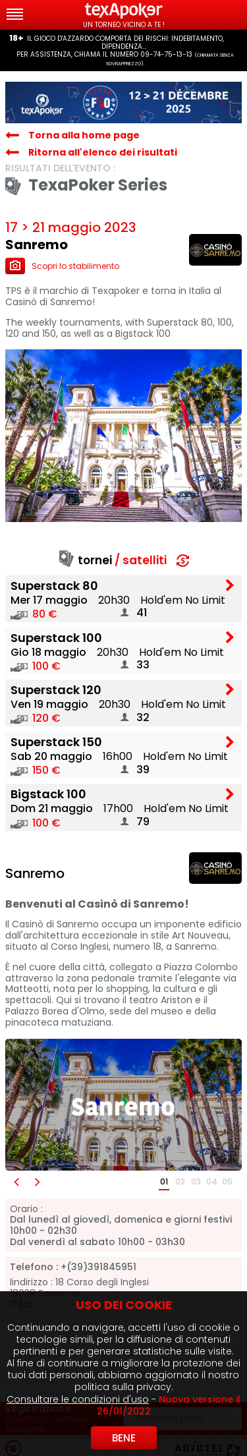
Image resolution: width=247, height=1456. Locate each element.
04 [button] (211, 1181)
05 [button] (227, 1181)
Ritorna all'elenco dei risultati (102, 152)
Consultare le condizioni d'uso (78, 1399)
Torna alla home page (84, 135)
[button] (15, 1182)
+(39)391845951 (98, 1267)
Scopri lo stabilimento (62, 266)
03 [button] (196, 1181)
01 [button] (164, 1181)
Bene (124, 1438)
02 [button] (180, 1181)
